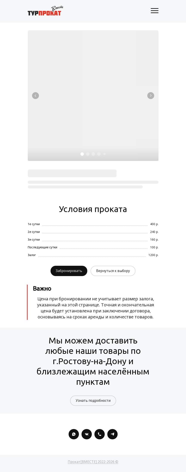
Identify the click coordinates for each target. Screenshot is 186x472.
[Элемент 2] (87, 154)
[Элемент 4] (99, 154)
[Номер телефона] (99, 434)
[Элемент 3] (93, 154)
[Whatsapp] (74, 434)
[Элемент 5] (104, 154)
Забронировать (68, 271)
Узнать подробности (93, 400)
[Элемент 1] (82, 154)
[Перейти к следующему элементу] (150, 95)
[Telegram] (112, 434)
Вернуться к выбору (113, 271)
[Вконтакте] (86, 434)
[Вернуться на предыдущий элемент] (35, 95)
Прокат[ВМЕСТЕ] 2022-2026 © (93, 461)
